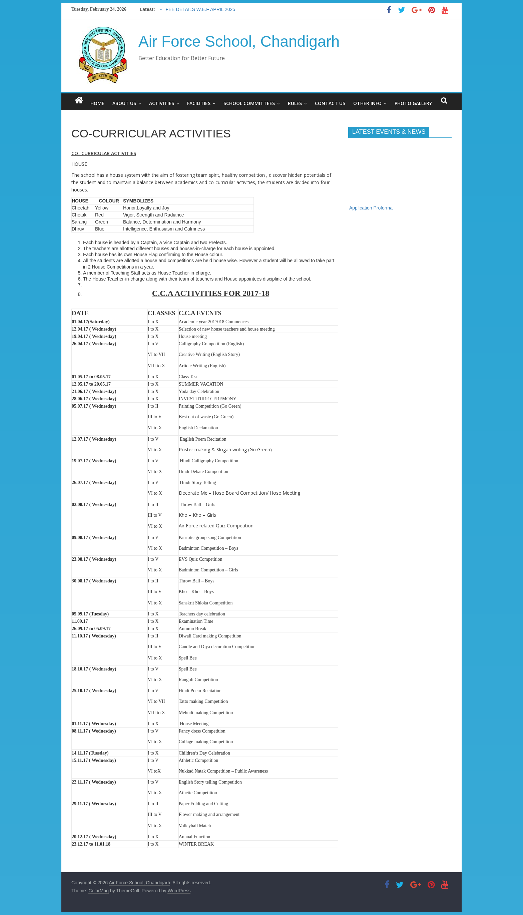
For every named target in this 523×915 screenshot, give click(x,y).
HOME (97, 103)
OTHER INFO (367, 103)
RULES (295, 103)
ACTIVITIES (161, 103)
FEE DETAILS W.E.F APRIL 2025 (199, 9)
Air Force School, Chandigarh (239, 41)
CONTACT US (330, 103)
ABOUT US (124, 103)
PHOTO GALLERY (413, 103)
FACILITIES (198, 103)
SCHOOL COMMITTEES (249, 103)
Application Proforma (371, 210)
